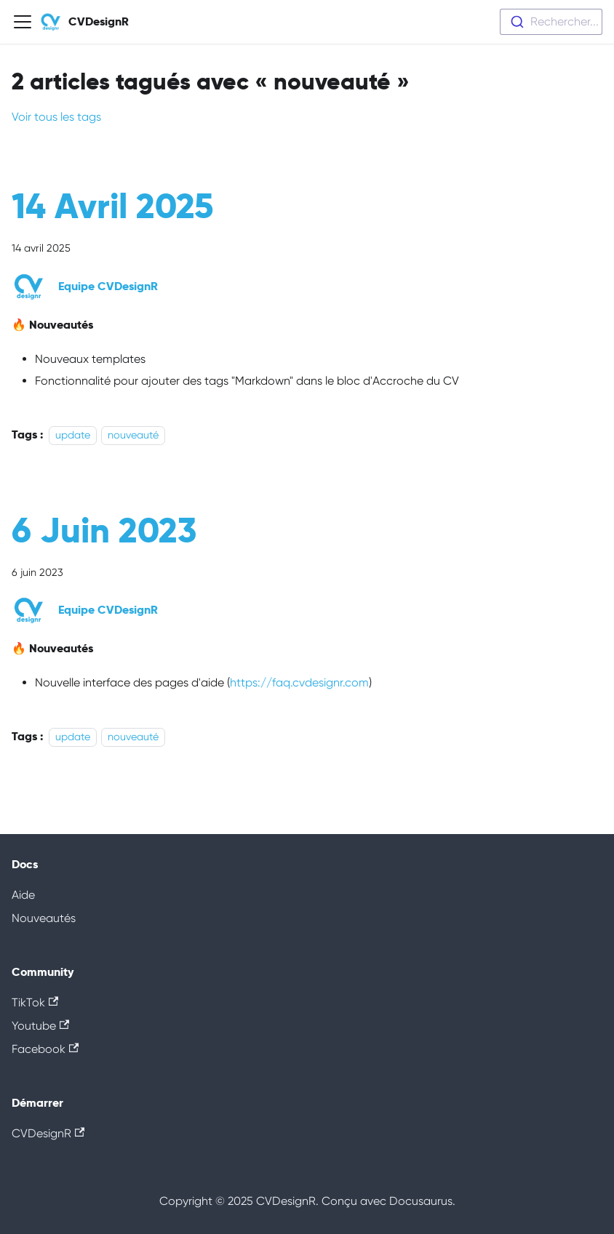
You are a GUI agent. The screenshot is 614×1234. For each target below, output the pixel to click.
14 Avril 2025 (112, 206)
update (72, 435)
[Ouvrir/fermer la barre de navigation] (22, 22)
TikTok (35, 1002)
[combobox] (551, 22)
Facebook (45, 1049)
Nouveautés (44, 918)
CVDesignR (48, 1133)
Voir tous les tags (56, 117)
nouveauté (133, 435)
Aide (23, 895)
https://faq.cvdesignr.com (299, 682)
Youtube (40, 1026)
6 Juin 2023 (104, 530)
